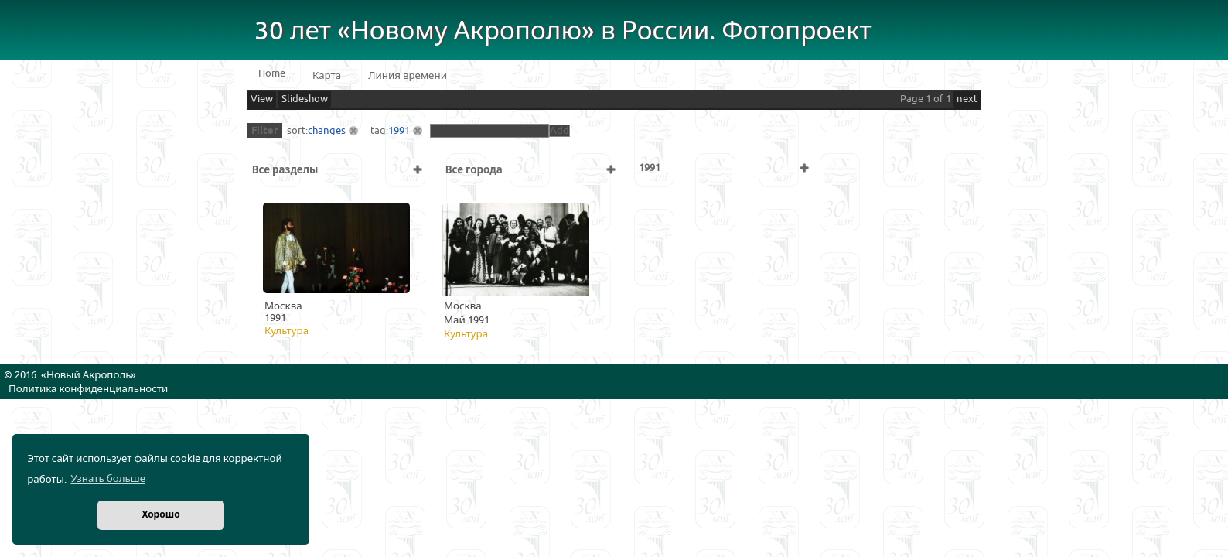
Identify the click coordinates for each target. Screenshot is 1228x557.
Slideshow (304, 99)
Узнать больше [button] (107, 478)
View (262, 99)
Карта (326, 75)
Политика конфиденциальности (88, 389)
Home (271, 73)
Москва (283, 306)
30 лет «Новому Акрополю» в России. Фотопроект (563, 31)
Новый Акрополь (88, 375)
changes (327, 130)
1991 (399, 130)
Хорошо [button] (160, 515)
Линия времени (407, 75)
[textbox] (489, 131)
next (967, 99)
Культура (286, 331)
